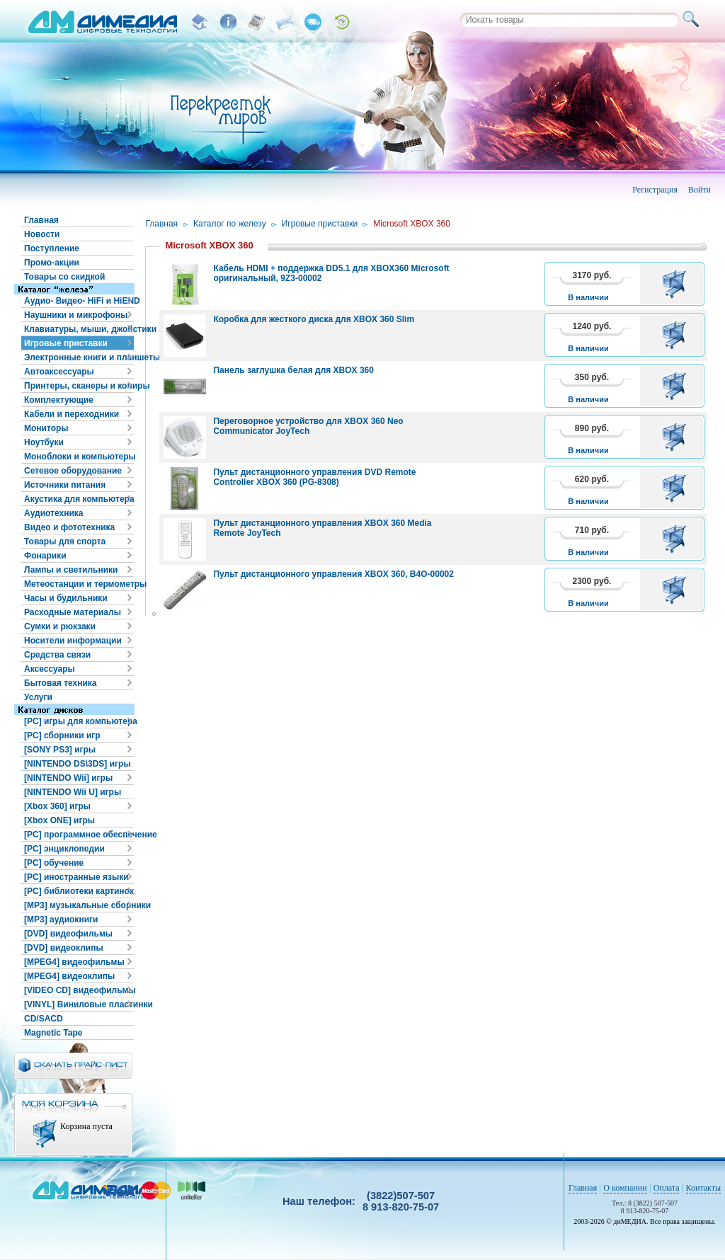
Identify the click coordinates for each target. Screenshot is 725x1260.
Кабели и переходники (71, 414)
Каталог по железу (229, 224)
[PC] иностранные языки (76, 877)
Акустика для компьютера (79, 499)
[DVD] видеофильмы (68, 934)
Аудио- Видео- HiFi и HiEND (79, 301)
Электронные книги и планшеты (79, 357)
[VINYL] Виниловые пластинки (79, 1004)
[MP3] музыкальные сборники (79, 905)
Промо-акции (51, 263)
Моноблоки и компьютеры (79, 457)
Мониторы (46, 428)
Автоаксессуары (59, 372)
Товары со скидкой (64, 277)
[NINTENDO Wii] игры (68, 778)
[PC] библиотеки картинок (79, 891)
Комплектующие (58, 400)
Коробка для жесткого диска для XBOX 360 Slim (313, 319)
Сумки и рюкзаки (60, 626)
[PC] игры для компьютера (79, 721)
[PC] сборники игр (62, 735)
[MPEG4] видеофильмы (74, 962)
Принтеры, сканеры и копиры (79, 386)
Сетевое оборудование (73, 471)
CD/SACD (43, 1019)
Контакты (703, 1188)
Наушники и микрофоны (75, 315)
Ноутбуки (44, 442)
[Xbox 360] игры (57, 806)
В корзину (676, 284)
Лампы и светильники (71, 570)
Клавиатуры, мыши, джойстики (79, 329)
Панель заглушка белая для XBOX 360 (293, 370)
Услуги (38, 697)
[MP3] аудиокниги (61, 919)
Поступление (51, 248)
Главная (41, 220)
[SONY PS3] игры (60, 750)
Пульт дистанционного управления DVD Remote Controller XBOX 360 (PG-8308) (314, 477)
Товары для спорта (64, 541)
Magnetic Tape (53, 1033)
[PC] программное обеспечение (79, 835)
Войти (699, 190)
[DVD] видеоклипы (63, 948)
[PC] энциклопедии (64, 849)
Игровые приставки (66, 343)
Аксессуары (49, 669)
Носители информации (73, 641)
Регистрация (655, 190)
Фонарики (45, 556)
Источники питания (64, 485)
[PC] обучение (54, 863)
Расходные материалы (72, 612)
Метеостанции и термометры (79, 584)
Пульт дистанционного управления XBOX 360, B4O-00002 (333, 574)
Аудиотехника (53, 513)
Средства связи (57, 655)
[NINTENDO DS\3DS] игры (77, 764)
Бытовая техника (60, 683)
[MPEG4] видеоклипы (69, 976)
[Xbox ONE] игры (59, 820)
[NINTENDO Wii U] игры (72, 792)
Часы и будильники (66, 598)
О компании (624, 1188)
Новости (41, 234)
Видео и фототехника (69, 527)
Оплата (666, 1188)
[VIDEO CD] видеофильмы (79, 990)
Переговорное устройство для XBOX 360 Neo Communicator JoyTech (308, 426)
